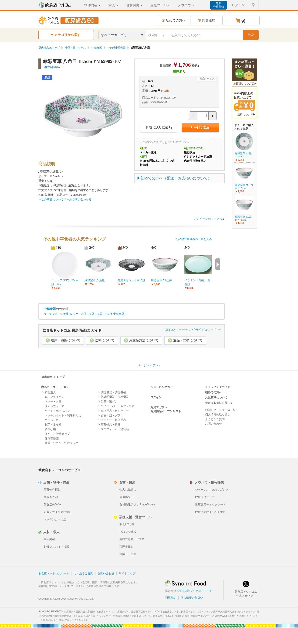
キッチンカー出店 (55, 519)
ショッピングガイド (217, 387)
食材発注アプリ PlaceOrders (137, 504)
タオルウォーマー (56, 406)
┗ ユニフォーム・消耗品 (113, 429)
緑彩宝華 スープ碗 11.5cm (244, 186)
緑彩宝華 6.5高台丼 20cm (243, 218)
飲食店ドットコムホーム (53, 573)
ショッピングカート (163, 387)
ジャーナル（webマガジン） (213, 489)
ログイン (156, 397)
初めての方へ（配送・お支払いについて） (176, 178)
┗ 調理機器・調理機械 (111, 392)
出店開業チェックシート (210, 504)
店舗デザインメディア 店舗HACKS (209, 615)
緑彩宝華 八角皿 (95, 280)
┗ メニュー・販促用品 (111, 420)
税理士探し (126, 546)
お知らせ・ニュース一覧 (220, 410)
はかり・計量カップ (57, 434)
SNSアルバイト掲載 (56, 546)
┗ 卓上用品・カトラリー (113, 410)
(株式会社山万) (51, 67)
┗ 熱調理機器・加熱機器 (113, 396)
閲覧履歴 (206, 20)
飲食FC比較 (126, 524)
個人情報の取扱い (192, 597)
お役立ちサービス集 (132, 539)
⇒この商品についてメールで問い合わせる (64, 199)
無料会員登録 (218, 5)
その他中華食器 (116, 47)
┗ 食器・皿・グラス (110, 415)
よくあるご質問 (215, 419)
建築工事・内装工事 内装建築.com (171, 615)
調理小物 (50, 429)
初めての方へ (174, 20)
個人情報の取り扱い (217, 414)
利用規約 (170, 597)
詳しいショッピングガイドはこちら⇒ (193, 330)
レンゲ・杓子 (78, 314)
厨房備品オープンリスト (165, 411)
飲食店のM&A (52, 504)
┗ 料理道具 (48, 392)
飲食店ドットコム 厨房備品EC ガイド (72, 330)
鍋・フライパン (54, 396)
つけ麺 (64, 314)
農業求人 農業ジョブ (240, 615)
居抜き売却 (51, 497)
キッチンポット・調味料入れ (63, 415)
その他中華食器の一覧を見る (194, 239)
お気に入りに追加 (158, 128)
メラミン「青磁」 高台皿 (197, 282)
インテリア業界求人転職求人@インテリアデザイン (228, 611)
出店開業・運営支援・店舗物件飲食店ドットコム (89, 611)
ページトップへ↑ (149, 365)
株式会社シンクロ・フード (195, 591)
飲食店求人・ (181, 611)
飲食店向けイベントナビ (210, 512)
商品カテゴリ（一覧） (55, 387)
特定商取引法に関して (219, 403)
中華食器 (96, 47)
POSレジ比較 (127, 531)
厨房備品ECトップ (48, 47)
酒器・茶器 (96, 314)
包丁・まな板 (53, 424)
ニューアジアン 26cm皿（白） (64, 282)
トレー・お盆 (53, 401)
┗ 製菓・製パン (107, 401)
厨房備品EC (127, 497)
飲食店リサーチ (205, 497)
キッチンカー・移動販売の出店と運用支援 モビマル (124, 615)
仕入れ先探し (127, 489)
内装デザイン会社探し (58, 512)
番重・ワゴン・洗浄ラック (61, 443)
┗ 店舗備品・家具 (108, 424)
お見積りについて (216, 397)
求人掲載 (49, 539)
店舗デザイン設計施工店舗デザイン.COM (139, 611)
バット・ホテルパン (57, 410)
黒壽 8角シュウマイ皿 (131, 280)
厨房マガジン (158, 407)
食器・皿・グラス (75, 47)
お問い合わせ (213, 423)
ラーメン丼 (51, 314)
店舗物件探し (52, 489)
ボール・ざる (53, 420)
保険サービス (127, 554)
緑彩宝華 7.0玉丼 (161, 280)
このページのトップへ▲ (209, 218)
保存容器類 (52, 438)
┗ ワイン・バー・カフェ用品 (115, 406)
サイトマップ (127, 573)
